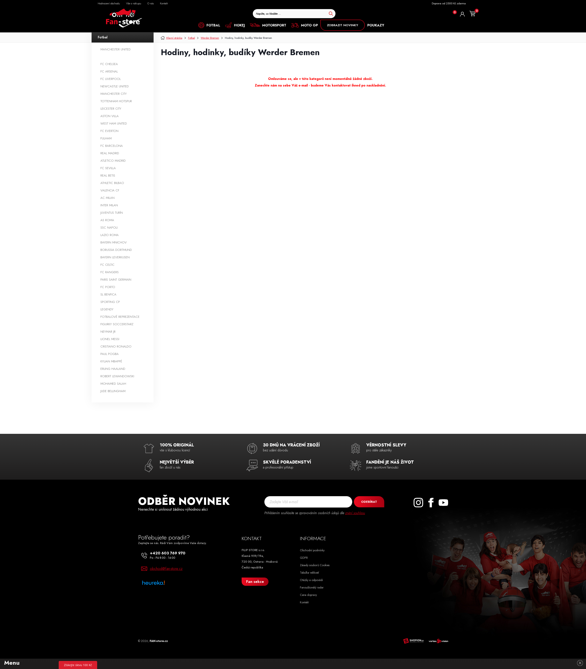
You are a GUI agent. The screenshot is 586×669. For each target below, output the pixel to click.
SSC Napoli (109, 227)
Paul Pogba (109, 354)
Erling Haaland (112, 369)
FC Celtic (107, 264)
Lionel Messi (109, 339)
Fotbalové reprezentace (120, 316)
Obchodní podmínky (312, 550)
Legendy (106, 309)
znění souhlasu (355, 513)
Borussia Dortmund (116, 250)
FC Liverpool (110, 79)
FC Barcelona (111, 146)
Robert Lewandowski (117, 376)
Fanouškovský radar (312, 587)
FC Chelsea (109, 64)
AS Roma (107, 220)
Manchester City (113, 93)
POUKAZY (375, 25)
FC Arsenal (109, 71)
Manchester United (115, 49)
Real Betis (107, 175)
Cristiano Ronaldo (115, 346)
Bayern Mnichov (113, 242)
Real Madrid (109, 153)
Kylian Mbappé (111, 361)
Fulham (106, 138)
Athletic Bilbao (112, 183)
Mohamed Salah (113, 383)
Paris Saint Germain (115, 279)
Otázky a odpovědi (311, 580)
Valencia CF (109, 190)
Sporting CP (110, 302)
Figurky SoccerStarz (116, 324)
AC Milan (107, 198)
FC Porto (107, 287)
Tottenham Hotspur (116, 101)
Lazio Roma (109, 235)
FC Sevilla (108, 168)
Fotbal (102, 37)
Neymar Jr (108, 331)
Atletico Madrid (113, 160)
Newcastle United (114, 86)
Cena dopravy (308, 595)
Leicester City (110, 108)
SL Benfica (108, 294)
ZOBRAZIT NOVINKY (342, 25)
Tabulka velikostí (309, 573)
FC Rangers (109, 272)
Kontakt (304, 602)
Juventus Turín (111, 212)
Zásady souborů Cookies (314, 565)
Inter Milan (109, 205)
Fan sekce (255, 581)
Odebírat (369, 501)
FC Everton (109, 131)
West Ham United (113, 123)
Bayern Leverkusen (115, 257)
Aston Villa (109, 116)
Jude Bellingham (112, 391)
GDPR (304, 558)
